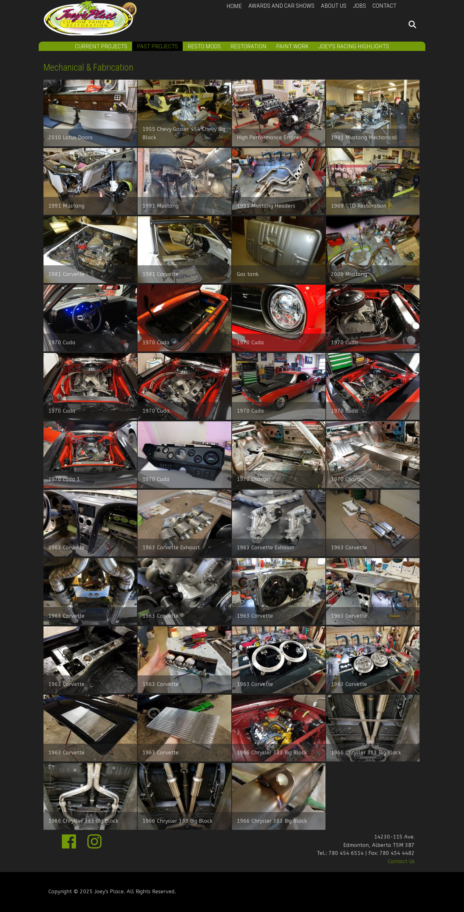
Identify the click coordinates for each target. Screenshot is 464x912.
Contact (384, 5)
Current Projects (101, 46)
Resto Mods (204, 46)
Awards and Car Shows (281, 5)
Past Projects (157, 46)
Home (234, 6)
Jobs (359, 5)
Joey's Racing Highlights (353, 46)
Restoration (248, 46)
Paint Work (292, 46)
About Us (333, 5)
